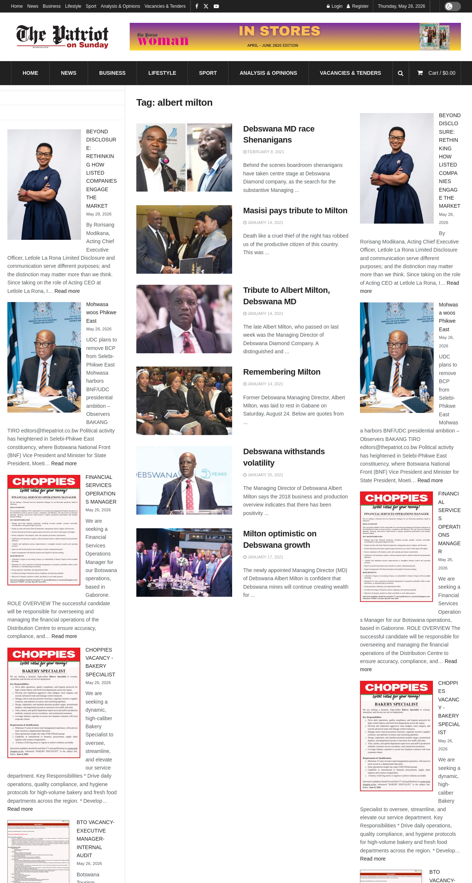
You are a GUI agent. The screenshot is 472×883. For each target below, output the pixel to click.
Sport (91, 6)
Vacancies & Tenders (165, 6)
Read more (67, 291)
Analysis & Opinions (120, 6)
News (32, 6)
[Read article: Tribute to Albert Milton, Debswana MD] (184, 319)
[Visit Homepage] (62, 37)
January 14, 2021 (263, 222)
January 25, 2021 (263, 475)
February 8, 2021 (263, 152)
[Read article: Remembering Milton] (184, 401)
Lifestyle (73, 6)
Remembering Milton (282, 371)
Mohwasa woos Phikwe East (101, 312)
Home (17, 6)
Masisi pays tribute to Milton (295, 210)
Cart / (442, 73)
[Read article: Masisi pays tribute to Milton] (184, 239)
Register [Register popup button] (357, 6)
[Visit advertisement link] (295, 36)
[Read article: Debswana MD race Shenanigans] (184, 157)
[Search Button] (400, 73)
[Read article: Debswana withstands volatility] (184, 480)
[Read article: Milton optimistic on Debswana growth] (184, 562)
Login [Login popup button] (335, 6)
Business (52, 6)
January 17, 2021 (263, 557)
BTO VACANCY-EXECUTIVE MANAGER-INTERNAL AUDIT (95, 838)
